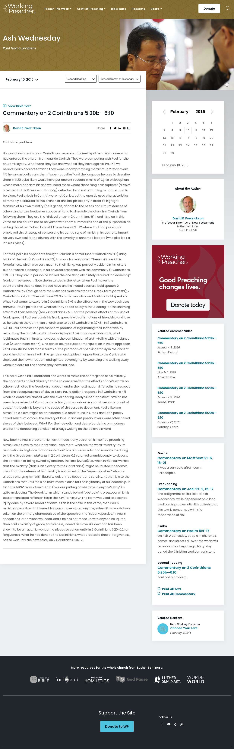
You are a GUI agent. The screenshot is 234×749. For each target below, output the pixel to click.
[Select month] (180, 111)
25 (196, 145)
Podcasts (138, 9)
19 (203, 138)
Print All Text (169, 589)
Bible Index (118, 9)
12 (203, 130)
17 (187, 138)
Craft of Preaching (90, 9)
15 (172, 138)
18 (195, 138)
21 (164, 145)
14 (164, 138)
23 (180, 145)
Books (155, 9)
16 (180, 138)
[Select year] (202, 111)
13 (211, 130)
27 (211, 145)
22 (172, 145)
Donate (209, 8)
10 (187, 130)
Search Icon (228, 8)
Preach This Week (57, 9)
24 (188, 145)
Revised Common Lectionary (117, 79)
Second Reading (76, 79)
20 (211, 138)
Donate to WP (117, 726)
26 (204, 145)
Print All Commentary (176, 594)
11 (196, 130)
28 (164, 153)
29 (172, 153)
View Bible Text (17, 106)
